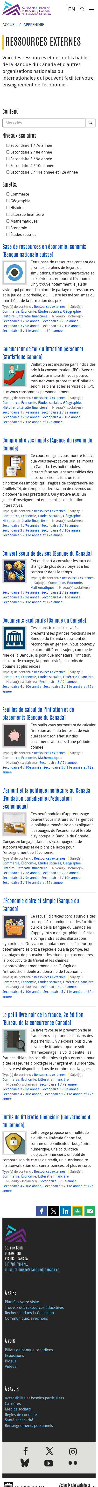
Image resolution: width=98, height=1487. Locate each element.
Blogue (11, 1361)
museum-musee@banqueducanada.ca (32, 1270)
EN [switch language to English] (72, 9)
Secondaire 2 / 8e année (29, 152)
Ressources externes (49, 306)
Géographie (18, 200)
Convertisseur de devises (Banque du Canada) (47, 554)
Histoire (15, 207)
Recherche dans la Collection (29, 1312)
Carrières (13, 1403)
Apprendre (33, 24)
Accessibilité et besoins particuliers (34, 1398)
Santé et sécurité (19, 1420)
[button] (41, 1211)
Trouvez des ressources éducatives (34, 1307)
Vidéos (10, 1366)
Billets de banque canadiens (29, 1350)
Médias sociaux (18, 1409)
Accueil (9, 24)
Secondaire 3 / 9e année (29, 158)
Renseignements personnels (29, 1425)
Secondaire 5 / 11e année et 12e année (42, 172)
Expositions (14, 1355)
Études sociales (21, 234)
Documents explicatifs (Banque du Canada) (44, 621)
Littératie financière (25, 214)
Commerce (17, 194)
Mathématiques (21, 221)
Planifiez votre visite (22, 1302)
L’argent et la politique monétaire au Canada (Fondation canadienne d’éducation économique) (46, 799)
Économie (16, 228)
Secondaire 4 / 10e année (30, 165)
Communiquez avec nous (26, 1318)
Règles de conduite (21, 1414)
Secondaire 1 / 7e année (29, 145)
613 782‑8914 (14, 1265)
